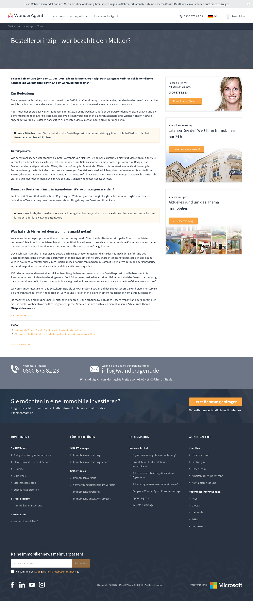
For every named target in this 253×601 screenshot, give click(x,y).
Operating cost (141, 498)
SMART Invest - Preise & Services (32, 462)
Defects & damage (143, 505)
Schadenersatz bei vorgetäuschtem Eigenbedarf (153, 475)
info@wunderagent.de (130, 370)
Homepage (28, 26)
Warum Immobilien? (26, 521)
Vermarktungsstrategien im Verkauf (94, 484)
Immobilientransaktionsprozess (92, 498)
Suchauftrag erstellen (26, 489)
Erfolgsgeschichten (25, 483)
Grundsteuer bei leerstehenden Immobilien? (150, 464)
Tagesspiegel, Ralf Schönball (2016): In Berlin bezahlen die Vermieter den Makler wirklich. (55, 334)
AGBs (195, 519)
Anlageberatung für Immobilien (32, 455)
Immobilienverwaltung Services (91, 462)
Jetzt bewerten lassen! (186, 149)
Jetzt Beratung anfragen (216, 402)
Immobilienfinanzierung (28, 505)
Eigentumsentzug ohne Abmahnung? (154, 455)
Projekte (19, 469)
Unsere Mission (200, 455)
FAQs (194, 498)
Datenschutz (199, 512)
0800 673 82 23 (193, 16)
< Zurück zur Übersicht (21, 344)
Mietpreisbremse (18, 315)
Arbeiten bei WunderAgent (207, 476)
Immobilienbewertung (86, 491)
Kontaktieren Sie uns (185, 101)
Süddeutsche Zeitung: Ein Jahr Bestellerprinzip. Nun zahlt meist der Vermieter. (51, 330)
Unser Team (199, 469)
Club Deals (20, 476)
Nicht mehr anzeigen (217, 4)
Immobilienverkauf (84, 478)
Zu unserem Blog (183, 221)
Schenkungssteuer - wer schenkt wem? (155, 484)
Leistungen (198, 462)
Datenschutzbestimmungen (59, 572)
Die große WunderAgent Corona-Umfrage (156, 491)
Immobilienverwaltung (86, 455)
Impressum (198, 526)
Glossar (42, 26)
